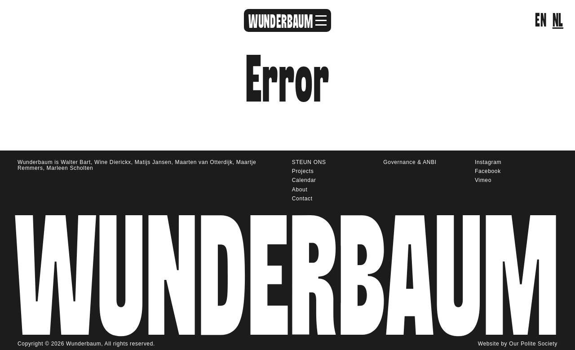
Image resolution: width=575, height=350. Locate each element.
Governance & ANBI (409, 162)
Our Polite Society (533, 344)
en (540, 20)
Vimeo (483, 180)
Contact (302, 198)
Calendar (304, 180)
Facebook (488, 171)
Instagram (488, 162)
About (300, 189)
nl (558, 20)
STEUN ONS (309, 162)
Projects (303, 171)
